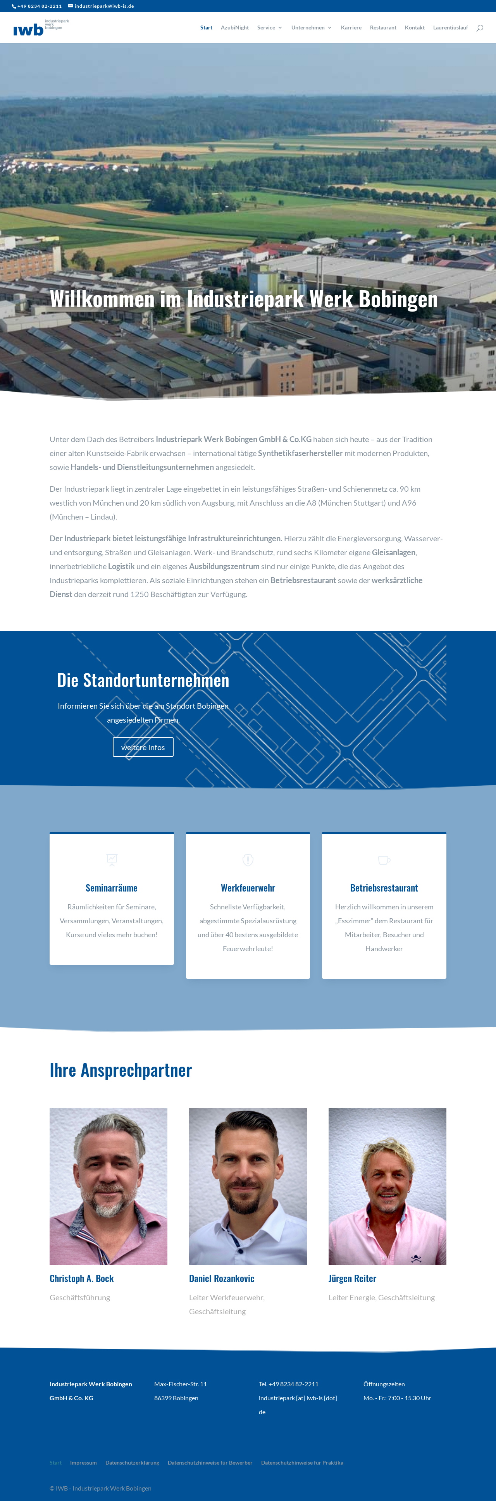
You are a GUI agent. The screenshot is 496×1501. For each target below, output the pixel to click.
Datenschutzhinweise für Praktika (302, 1462)
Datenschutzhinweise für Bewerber (210, 1462)
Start (206, 28)
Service (266, 28)
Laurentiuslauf (450, 28)
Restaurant (383, 28)
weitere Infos (143, 747)
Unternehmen (308, 28)
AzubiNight (235, 28)
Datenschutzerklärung (132, 1462)
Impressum (83, 1462)
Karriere (351, 28)
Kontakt (415, 28)
